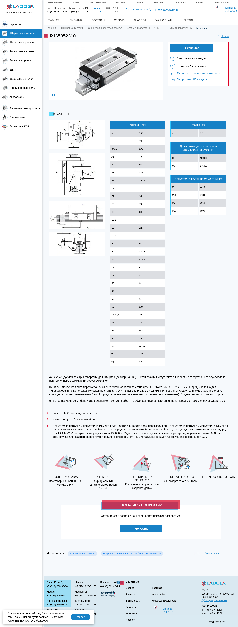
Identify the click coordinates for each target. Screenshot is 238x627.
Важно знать (164, 20)
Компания (75, 20)
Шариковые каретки (71, 28)
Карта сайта (158, 594)
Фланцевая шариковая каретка (104, 28)
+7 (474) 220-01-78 (85, 586)
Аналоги (140, 20)
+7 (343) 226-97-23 (85, 604)
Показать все (212, 553)
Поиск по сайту (216, 622)
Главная (53, 20)
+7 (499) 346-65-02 (57, 595)
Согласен (81, 617)
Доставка (98, 20)
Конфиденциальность (164, 601)
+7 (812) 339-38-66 (57, 11)
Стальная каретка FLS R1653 (143, 28)
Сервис (119, 20)
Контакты (189, 20)
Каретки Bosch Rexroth (82, 554)
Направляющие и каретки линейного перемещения (132, 554)
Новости (130, 620)
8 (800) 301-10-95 (79, 11)
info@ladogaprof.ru (166, 9)
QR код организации (214, 600)
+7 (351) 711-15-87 (85, 595)
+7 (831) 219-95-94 (57, 604)
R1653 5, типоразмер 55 (178, 28)
